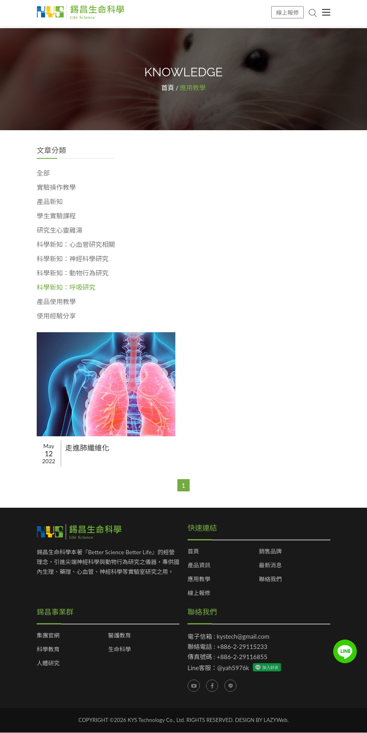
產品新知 (50, 202)
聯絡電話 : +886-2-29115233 (228, 647)
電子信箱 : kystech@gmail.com (229, 636)
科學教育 (48, 650)
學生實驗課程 (56, 216)
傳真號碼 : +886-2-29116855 (228, 657)
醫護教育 (119, 636)
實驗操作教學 (56, 187)
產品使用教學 (56, 302)
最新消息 (270, 566)
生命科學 (119, 650)
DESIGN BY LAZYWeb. (262, 720)
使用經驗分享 (56, 316)
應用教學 (199, 579)
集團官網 (48, 636)
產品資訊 (199, 566)
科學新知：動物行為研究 (72, 273)
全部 (43, 173)
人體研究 (48, 663)
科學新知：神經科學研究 (72, 259)
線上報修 (287, 12)
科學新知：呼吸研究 (66, 287)
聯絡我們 (270, 579)
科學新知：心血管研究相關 (76, 245)
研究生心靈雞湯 (59, 230)
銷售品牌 (270, 552)
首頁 (167, 88)
